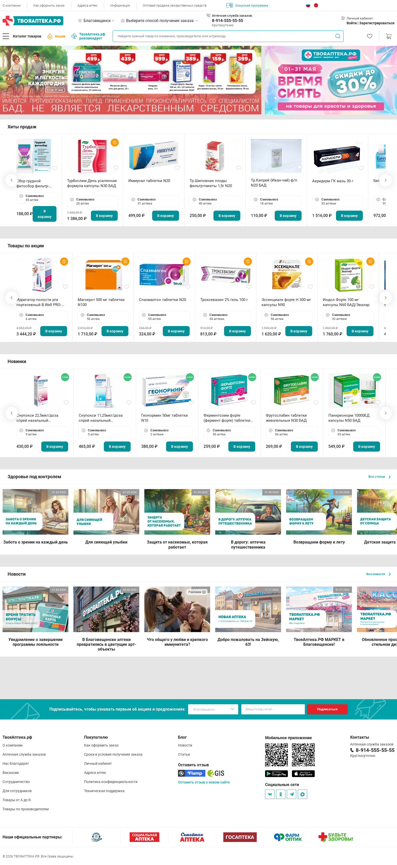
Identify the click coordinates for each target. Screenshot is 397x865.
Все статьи (379, 476)
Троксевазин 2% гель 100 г (224, 299)
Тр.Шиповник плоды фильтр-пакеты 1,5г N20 (211, 183)
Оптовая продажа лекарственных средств (174, 5)
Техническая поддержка (104, 791)
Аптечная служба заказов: (232, 15)
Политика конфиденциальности (110, 782)
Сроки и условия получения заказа (113, 754)
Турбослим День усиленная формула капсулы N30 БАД (92, 183)
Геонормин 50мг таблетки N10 (164, 418)
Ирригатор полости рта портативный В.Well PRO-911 (38, 302)
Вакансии (11, 773)
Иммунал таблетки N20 (149, 180)
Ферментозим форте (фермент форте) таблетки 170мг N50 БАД (227, 418)
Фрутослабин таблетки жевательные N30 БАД (286, 418)
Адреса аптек (87, 5)
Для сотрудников (17, 791)
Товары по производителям (26, 809)
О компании (12, 5)
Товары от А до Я (17, 800)
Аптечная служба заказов (24, 754)
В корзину (44, 214)
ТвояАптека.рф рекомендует (88, 36)
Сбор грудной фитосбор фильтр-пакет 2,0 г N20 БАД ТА (33, 184)
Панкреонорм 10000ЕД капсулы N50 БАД (348, 418)
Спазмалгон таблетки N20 (162, 299)
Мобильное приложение (288, 737)
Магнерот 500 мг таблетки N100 (101, 302)
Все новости (378, 574)
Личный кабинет (98, 763)
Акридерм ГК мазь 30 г (332, 181)
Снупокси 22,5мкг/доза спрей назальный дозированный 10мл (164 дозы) (39, 418)
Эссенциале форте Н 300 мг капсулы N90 (286, 302)
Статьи (184, 754)
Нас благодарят (16, 763)
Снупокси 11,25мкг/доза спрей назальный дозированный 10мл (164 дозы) (102, 418)
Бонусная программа (247, 5)
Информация (120, 5)
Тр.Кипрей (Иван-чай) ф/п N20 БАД (274, 183)
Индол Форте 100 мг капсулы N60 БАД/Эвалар (346, 302)
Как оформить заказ (49, 5)
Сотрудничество (16, 782)
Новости (185, 745)
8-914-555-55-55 (227, 20)
